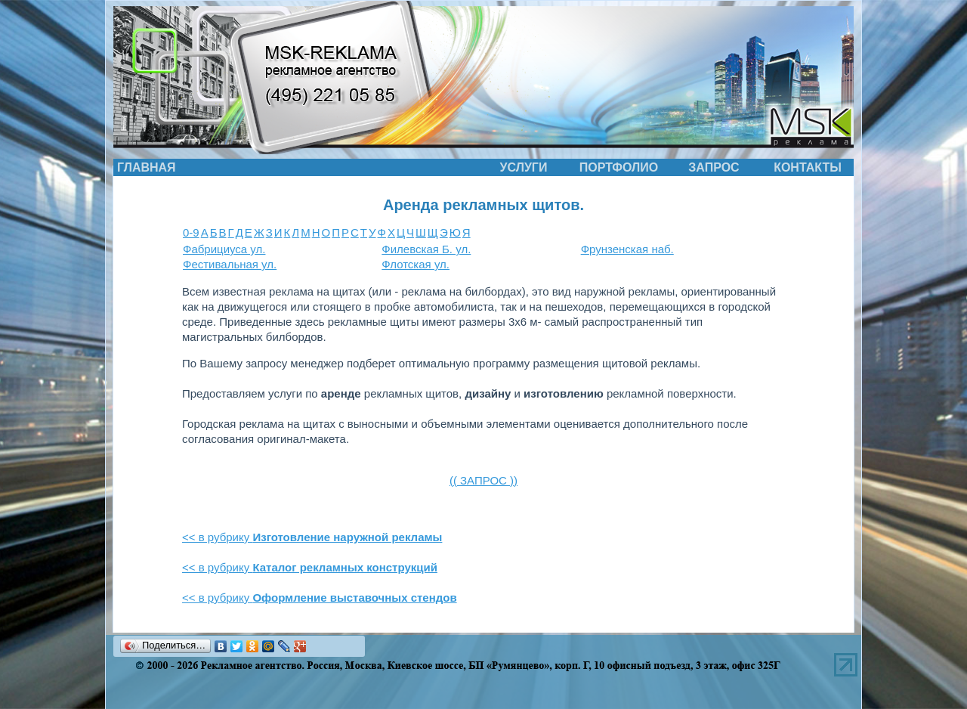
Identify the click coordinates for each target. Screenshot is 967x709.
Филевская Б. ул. (426, 249)
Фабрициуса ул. (224, 249)
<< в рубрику (312, 537)
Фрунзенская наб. (627, 249)
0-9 (191, 232)
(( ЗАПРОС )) (483, 480)
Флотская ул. (416, 264)
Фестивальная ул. (230, 264)
